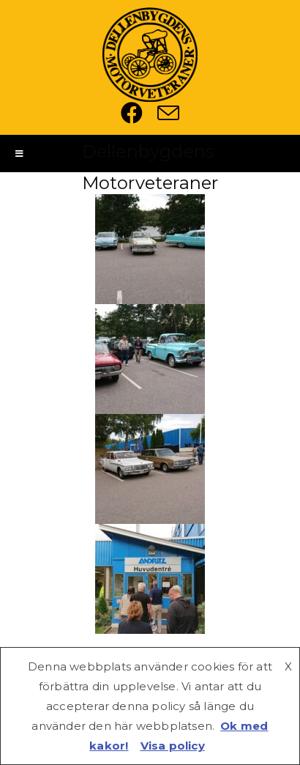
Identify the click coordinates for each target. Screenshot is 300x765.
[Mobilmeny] (19, 153)
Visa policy (172, 746)
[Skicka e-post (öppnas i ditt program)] (168, 113)
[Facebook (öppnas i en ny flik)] (139, 113)
